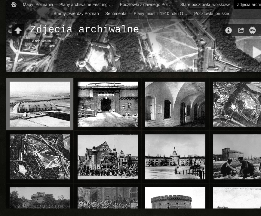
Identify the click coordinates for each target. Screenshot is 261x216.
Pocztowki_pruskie (211, 13)
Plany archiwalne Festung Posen (88, 4)
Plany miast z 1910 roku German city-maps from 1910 (162, 13)
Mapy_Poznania (38, 4)
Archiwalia (41, 41)
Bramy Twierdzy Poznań (76, 13)
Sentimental (116, 13)
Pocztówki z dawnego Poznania (148, 4)
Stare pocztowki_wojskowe (205, 4)
